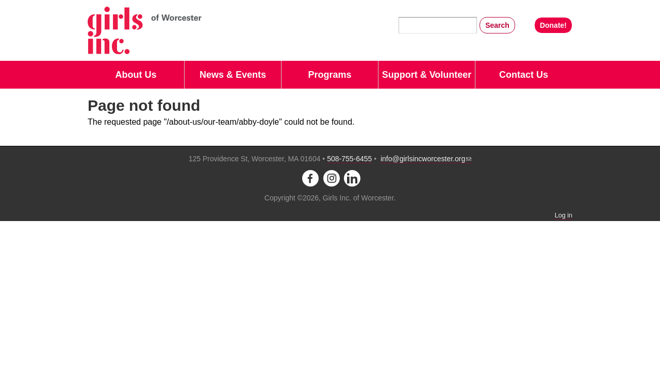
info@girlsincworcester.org (426, 159)
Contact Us (523, 75)
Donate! (553, 25)
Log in (563, 215)
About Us (136, 75)
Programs (329, 75)
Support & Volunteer (427, 75)
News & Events (233, 75)
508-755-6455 (349, 159)
